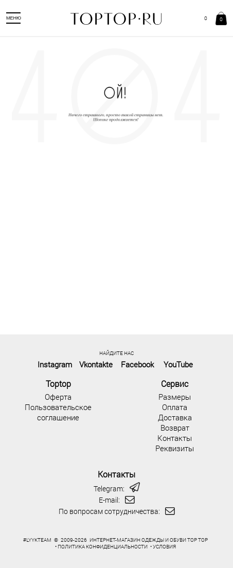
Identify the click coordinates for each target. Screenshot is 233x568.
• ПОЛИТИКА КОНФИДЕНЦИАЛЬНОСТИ (101, 546)
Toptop (58, 383)
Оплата (174, 407)
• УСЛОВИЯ (163, 546)
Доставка (175, 417)
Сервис (174, 383)
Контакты (174, 438)
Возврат (174, 427)
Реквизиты (174, 448)
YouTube (178, 364)
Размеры (174, 397)
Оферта (58, 397)
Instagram (55, 364)
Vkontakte (96, 364)
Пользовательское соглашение (58, 412)
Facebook (137, 364)
